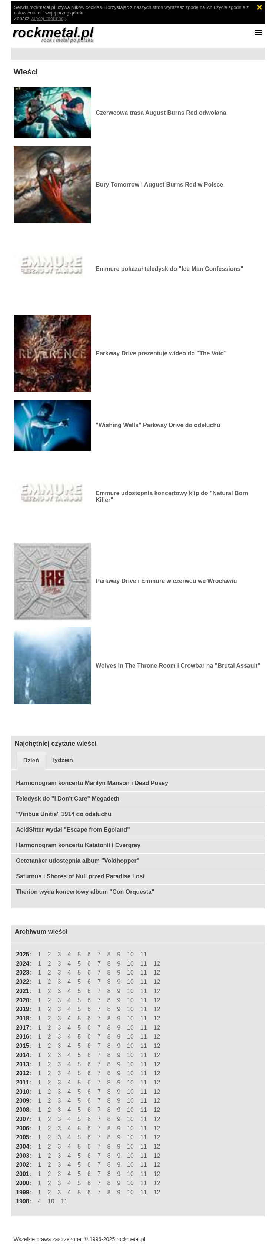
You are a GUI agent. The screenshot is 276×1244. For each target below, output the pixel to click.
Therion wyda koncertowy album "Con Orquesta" (85, 892)
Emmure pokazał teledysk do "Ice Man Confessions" (169, 269)
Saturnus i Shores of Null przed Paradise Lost (80, 876)
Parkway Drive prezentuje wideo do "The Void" (161, 353)
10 (130, 954)
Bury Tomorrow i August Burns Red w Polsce (159, 184)
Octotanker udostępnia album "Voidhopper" (77, 861)
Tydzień (62, 760)
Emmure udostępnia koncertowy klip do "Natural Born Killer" (172, 496)
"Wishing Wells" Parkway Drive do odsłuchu (158, 425)
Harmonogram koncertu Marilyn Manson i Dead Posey (92, 783)
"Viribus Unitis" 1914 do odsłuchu (64, 814)
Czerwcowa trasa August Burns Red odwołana (161, 113)
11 (143, 954)
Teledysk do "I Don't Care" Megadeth (67, 798)
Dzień (31, 760)
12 (156, 963)
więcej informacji (48, 18)
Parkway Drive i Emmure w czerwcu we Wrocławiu (166, 581)
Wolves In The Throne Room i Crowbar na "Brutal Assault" (178, 666)
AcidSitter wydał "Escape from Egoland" (73, 829)
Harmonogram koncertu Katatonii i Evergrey (78, 845)
